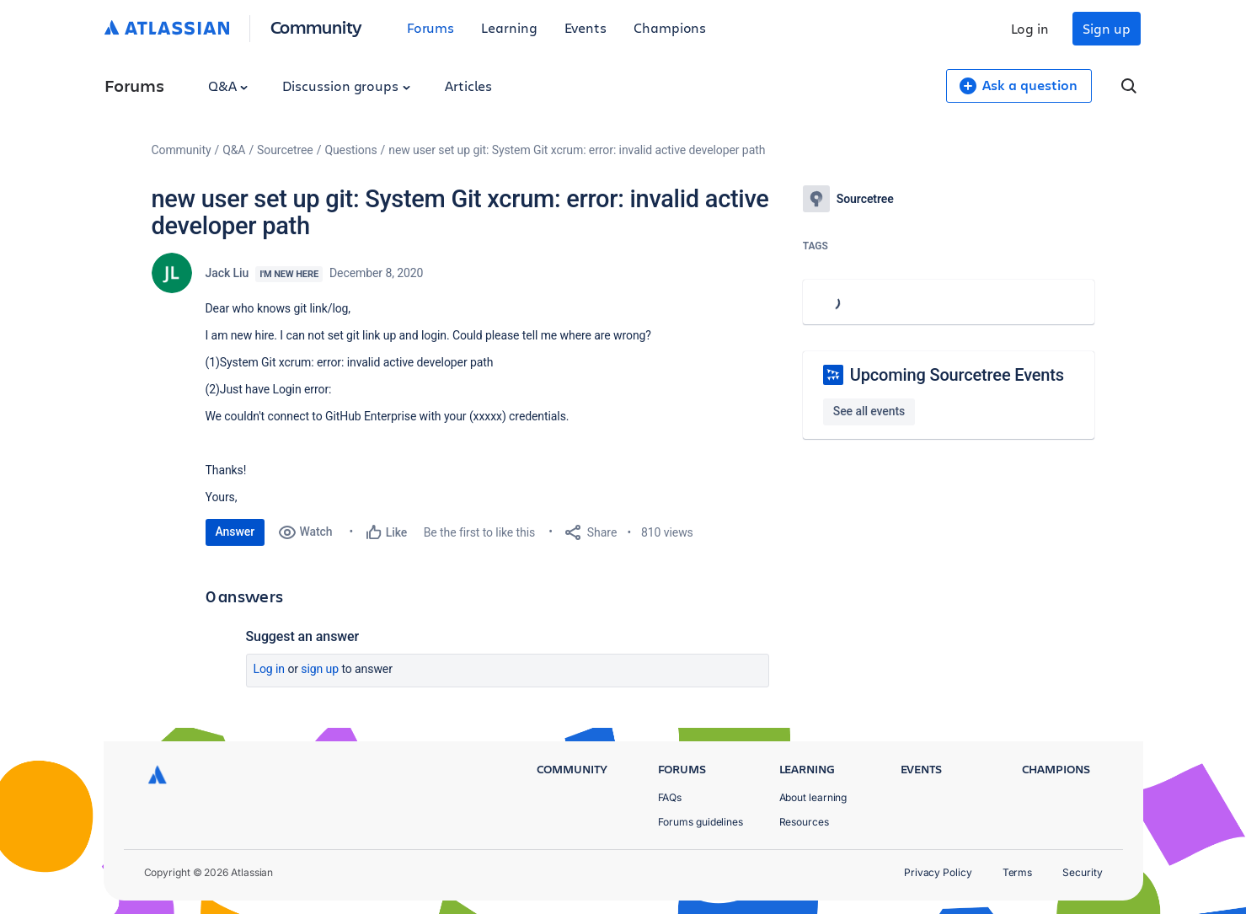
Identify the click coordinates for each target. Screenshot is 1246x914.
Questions (350, 150)
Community (316, 26)
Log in (1030, 28)
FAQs (670, 797)
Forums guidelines (701, 821)
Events (585, 27)
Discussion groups (346, 85)
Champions (670, 27)
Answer (235, 531)
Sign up (1106, 28)
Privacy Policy (938, 872)
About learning (813, 797)
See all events (869, 411)
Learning (509, 27)
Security (1082, 872)
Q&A (228, 85)
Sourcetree (285, 150)
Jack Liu (227, 273)
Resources (804, 821)
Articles (468, 85)
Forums (431, 27)
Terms (1018, 872)
